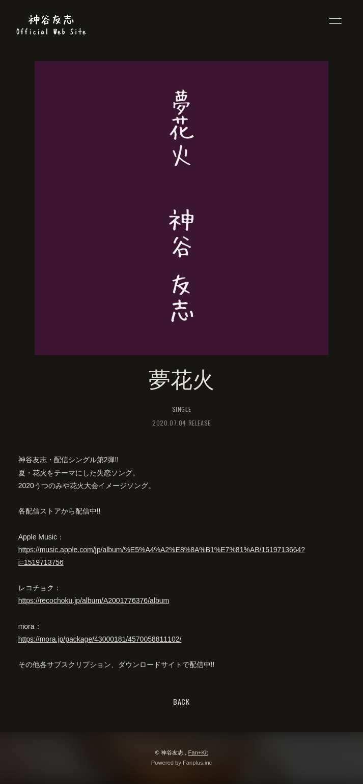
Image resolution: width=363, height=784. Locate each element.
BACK (181, 701)
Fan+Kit (198, 752)
